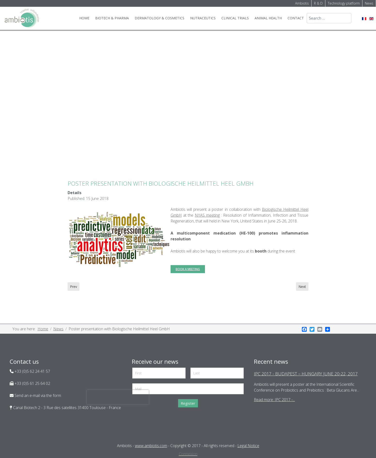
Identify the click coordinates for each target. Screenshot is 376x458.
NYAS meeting (207, 215)
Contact (296, 18)
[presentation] (118, 397)
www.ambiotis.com (151, 445)
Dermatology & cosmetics (159, 18)
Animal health (268, 18)
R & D (318, 3)
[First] (159, 373)
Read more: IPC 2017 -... (274, 399)
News (369, 3)
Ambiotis (302, 3)
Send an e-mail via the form (37, 395)
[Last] (217, 373)
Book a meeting (188, 269)
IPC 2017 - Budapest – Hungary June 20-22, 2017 (306, 374)
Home (84, 18)
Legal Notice (248, 445)
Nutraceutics (203, 18)
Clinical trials (235, 18)
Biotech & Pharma (112, 18)
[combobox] (329, 18)
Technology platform (344, 3)
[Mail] (188, 388)
